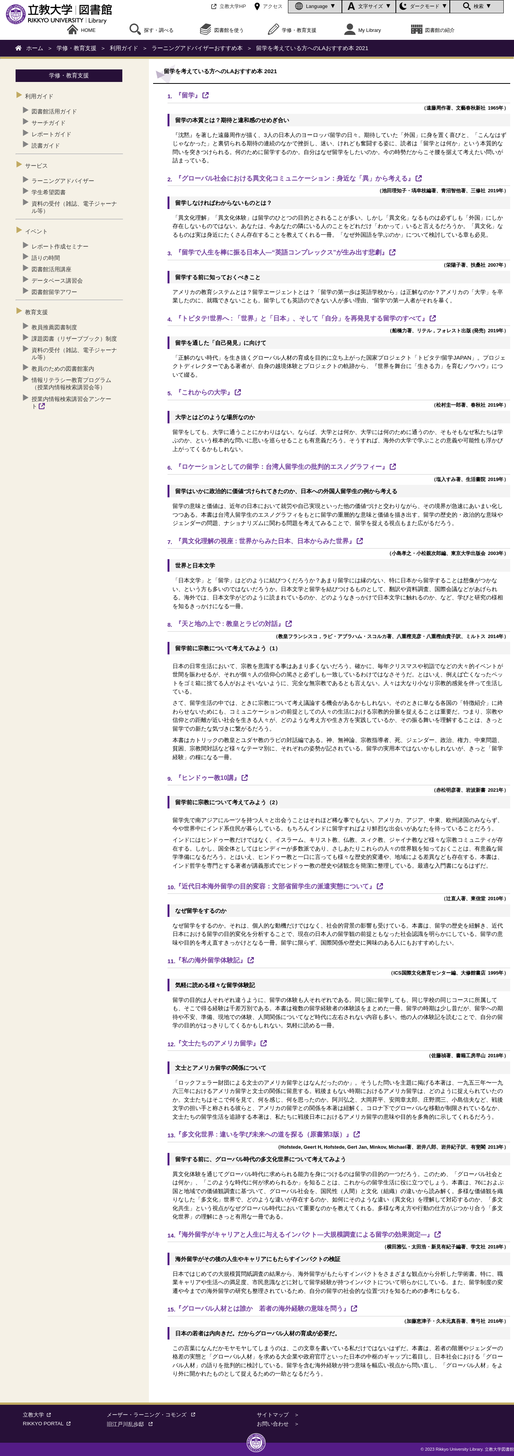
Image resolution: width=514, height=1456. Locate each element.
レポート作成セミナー (60, 246)
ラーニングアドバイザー (63, 181)
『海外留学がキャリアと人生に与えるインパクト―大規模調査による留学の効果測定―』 (304, 1234)
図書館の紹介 (433, 30)
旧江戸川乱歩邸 (132, 1424)
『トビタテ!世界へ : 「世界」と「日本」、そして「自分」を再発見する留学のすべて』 (301, 318)
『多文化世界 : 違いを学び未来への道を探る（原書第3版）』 (263, 1134)
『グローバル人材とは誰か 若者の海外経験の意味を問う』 (262, 1308)
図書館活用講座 (51, 269)
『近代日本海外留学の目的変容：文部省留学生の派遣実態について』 (275, 886)
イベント (36, 231)
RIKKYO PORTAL (48, 1423)
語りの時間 (46, 258)
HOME (81, 30)
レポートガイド (51, 134)
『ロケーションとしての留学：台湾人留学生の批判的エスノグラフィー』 (281, 466)
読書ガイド (46, 145)
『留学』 (188, 95)
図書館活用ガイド (54, 111)
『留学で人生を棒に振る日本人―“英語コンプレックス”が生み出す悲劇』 (281, 252)
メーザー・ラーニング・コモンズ (153, 1415)
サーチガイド (49, 122)
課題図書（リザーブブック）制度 (74, 338)
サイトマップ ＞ (278, 1415)
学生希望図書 (49, 192)
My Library (362, 30)
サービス (36, 165)
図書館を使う (222, 30)
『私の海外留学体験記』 (210, 960)
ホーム (34, 48)
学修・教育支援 (292, 30)
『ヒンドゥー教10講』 (207, 777)
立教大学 (38, 1415)
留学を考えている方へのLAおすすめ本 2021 (312, 48)
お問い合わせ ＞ (278, 1424)
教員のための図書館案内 (63, 368)
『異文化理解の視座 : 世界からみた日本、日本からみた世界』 (265, 541)
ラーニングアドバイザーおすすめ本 (197, 48)
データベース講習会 (57, 280)
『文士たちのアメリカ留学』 (217, 1043)
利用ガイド (124, 48)
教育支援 (36, 312)
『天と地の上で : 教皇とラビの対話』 (229, 623)
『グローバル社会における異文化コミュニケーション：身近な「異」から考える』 (294, 178)
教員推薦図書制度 (54, 327)
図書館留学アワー (54, 292)
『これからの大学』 (204, 392)
